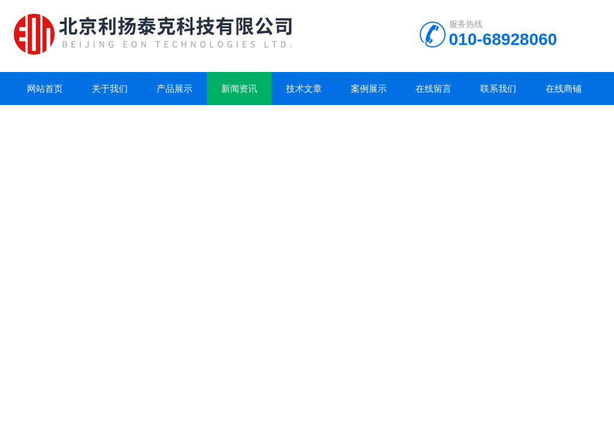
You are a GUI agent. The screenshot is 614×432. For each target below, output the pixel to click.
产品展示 (174, 88)
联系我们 (498, 88)
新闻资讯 (239, 88)
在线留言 (434, 88)
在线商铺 (564, 88)
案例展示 (369, 88)
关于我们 (110, 88)
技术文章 (304, 88)
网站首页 (45, 88)
